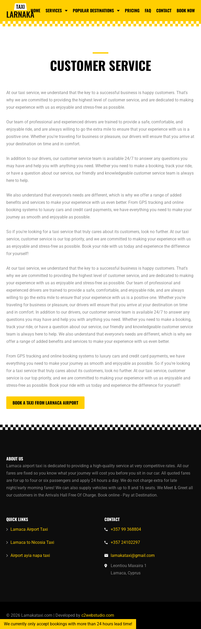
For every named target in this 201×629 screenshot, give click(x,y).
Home (35, 10)
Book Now (186, 10)
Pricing (132, 10)
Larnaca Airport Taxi (29, 529)
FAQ (148, 10)
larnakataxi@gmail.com (133, 555)
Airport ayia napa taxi (30, 555)
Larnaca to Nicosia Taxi (32, 542)
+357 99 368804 (126, 529)
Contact (163, 10)
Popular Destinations (96, 10)
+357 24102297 (125, 542)
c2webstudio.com (97, 615)
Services (57, 10)
